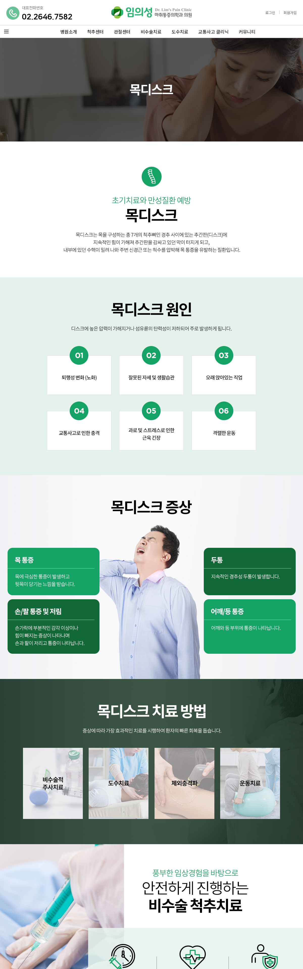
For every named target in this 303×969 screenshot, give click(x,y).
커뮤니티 (247, 31)
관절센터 (122, 31)
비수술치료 (151, 31)
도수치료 (179, 31)
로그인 (270, 12)
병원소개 (68, 31)
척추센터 (95, 31)
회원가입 (290, 12)
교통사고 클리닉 (213, 31)
